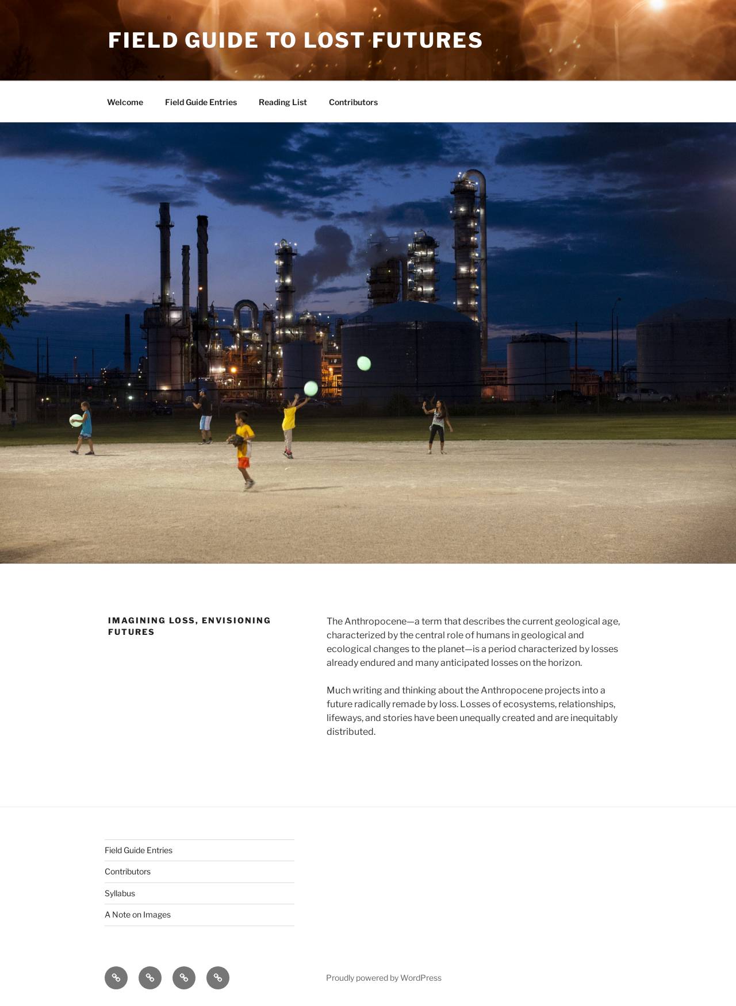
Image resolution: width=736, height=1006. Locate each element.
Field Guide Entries (201, 102)
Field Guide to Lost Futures (296, 40)
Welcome (125, 102)
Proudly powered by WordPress (384, 977)
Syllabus (120, 893)
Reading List (283, 102)
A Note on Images (138, 914)
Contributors (353, 102)
